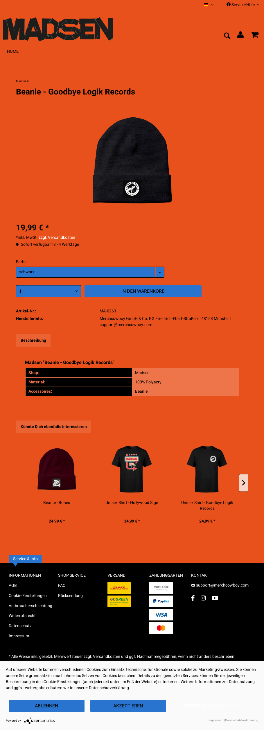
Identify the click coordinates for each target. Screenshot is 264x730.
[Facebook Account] (193, 598)
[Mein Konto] (241, 36)
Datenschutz (20, 626)
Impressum (19, 636)
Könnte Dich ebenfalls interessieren (54, 427)
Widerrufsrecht (22, 616)
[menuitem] (208, 4)
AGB (13, 585)
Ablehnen (46, 705)
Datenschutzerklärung (209, 705)
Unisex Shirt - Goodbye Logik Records (207, 505)
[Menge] (48, 291)
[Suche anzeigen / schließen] (227, 36)
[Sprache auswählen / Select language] (208, 4)
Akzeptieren (128, 705)
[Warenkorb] (255, 36)
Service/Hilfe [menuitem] (243, 5)
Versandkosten (106, 656)
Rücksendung (70, 596)
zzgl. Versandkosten (57, 237)
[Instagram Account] (203, 598)
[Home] (13, 51)
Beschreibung (33, 340)
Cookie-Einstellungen (28, 596)
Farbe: (21, 262)
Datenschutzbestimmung (241, 720)
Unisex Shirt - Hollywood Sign (131, 503)
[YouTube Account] (215, 598)
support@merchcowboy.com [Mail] (220, 585)
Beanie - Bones (56, 503)
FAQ (62, 585)
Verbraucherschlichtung (30, 606)
